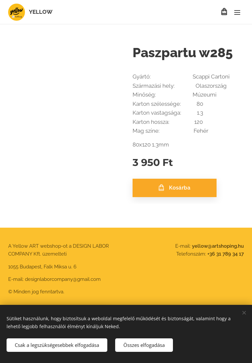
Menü (237, 12)
